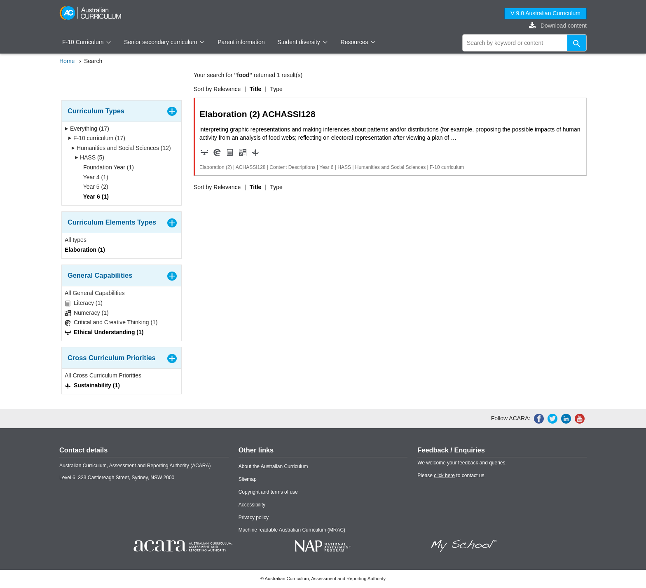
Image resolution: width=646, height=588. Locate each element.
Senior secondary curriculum (164, 42)
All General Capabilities (95, 293)
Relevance (227, 89)
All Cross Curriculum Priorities (103, 375)
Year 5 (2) (93, 186)
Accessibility (252, 505)
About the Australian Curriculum (273, 466)
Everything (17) (87, 128)
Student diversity (302, 42)
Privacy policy (254, 517)
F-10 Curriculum (86, 42)
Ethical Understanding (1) (104, 332)
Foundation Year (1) (106, 167)
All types (76, 240)
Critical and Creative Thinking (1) (111, 322)
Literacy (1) (84, 303)
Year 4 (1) (93, 177)
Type (276, 89)
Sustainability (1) (92, 385)
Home (67, 61)
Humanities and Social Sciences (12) (121, 148)
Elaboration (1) (85, 249)
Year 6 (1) (93, 196)
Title (256, 89)
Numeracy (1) (87, 312)
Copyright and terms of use (268, 492)
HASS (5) (89, 157)
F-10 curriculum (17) (96, 138)
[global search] (524, 43)
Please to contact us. (451, 475)
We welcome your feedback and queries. (462, 463)
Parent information (241, 42)
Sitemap (248, 479)
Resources (358, 42)
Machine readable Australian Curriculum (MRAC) (292, 530)
